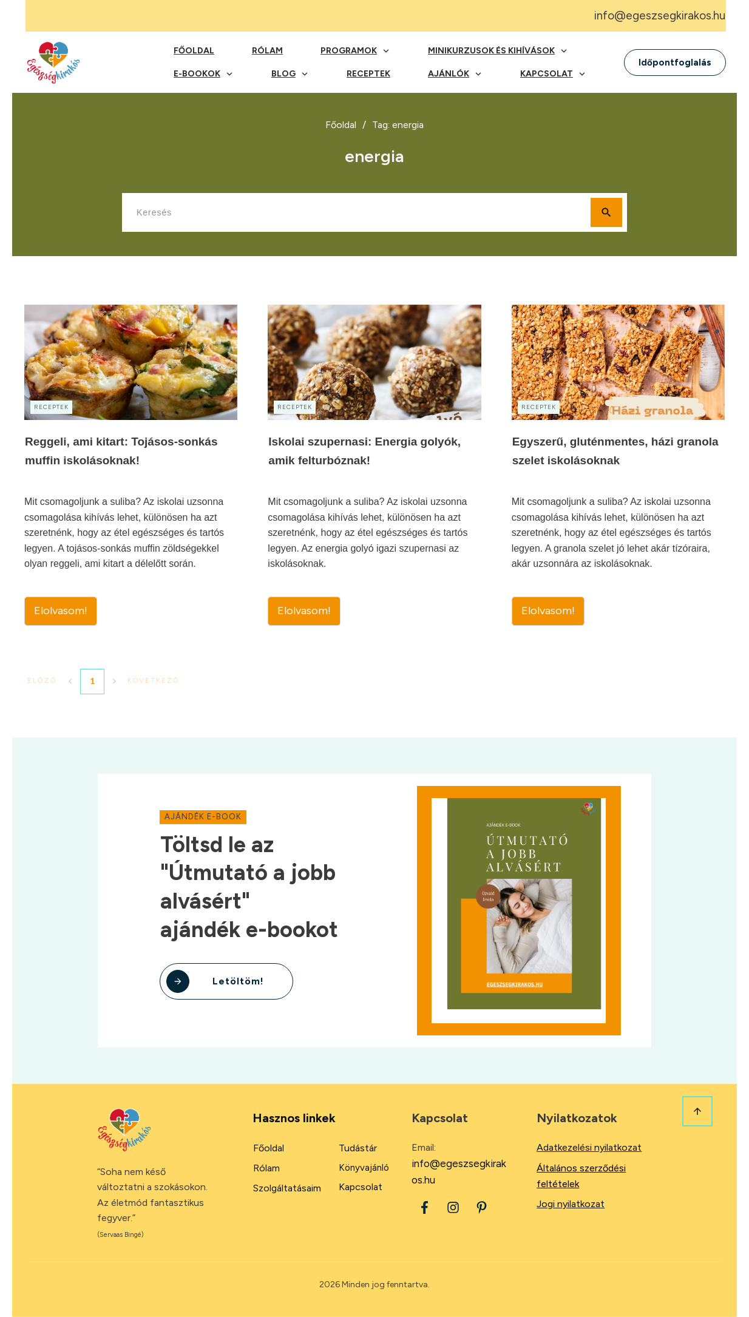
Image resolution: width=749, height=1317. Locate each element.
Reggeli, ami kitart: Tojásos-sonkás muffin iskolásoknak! (130, 465)
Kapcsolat (360, 1187)
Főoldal (268, 1148)
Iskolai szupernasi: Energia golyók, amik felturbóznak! (374, 465)
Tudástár (358, 1148)
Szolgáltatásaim (287, 1188)
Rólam (266, 1168)
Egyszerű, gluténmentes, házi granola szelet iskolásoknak (618, 465)
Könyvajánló (364, 1167)
